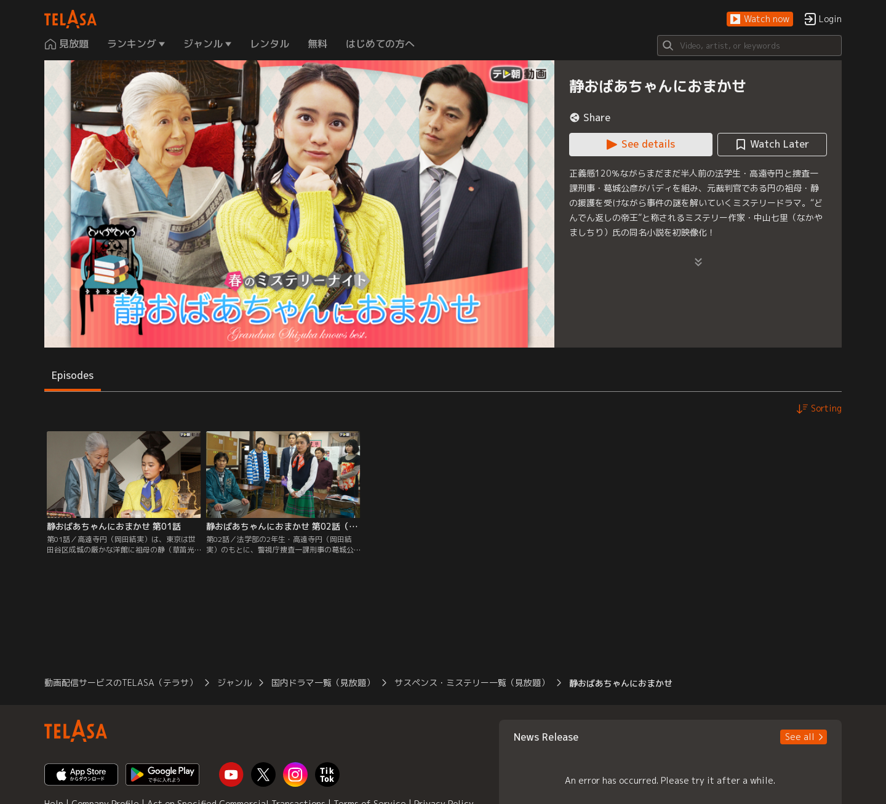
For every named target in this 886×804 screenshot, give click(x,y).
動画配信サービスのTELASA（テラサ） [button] (121, 682)
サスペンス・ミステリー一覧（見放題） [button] (471, 682)
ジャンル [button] (234, 682)
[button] (760, 19)
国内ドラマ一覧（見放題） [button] (323, 682)
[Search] (749, 45)
